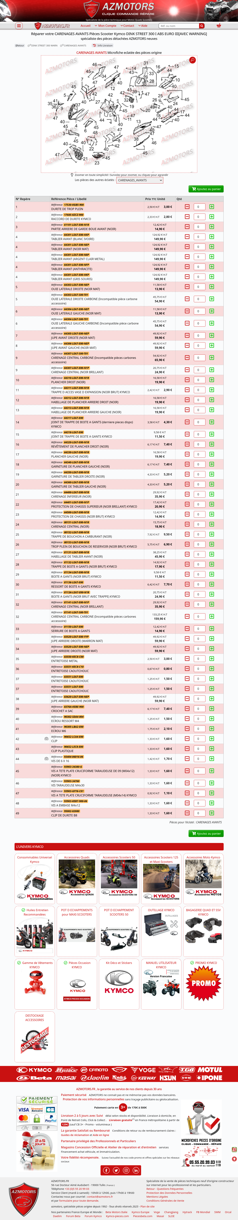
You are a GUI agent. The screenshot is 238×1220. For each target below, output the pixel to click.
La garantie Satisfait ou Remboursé (85, 1131)
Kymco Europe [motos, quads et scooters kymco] (140, 1212)
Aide (142, 26)
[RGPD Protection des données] (201, 1118)
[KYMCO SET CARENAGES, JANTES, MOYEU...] (203, 983)
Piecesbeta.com (142, 1216)
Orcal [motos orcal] (228, 1212)
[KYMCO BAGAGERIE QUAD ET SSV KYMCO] (203, 930)
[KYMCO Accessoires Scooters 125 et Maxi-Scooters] (161, 882)
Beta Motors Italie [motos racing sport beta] (116, 1212)
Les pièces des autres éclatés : (95, 180)
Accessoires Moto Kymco (203, 857)
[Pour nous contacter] (201, 1153)
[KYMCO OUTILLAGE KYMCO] (161, 924)
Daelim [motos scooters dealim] (57, 1216)
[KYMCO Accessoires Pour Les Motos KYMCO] (203, 878)
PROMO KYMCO (203, 963)
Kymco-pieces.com (117, 1216)
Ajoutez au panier (206, 189)
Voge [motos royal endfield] (157, 1212)
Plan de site (147, 1206)
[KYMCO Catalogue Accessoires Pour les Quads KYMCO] (77, 878)
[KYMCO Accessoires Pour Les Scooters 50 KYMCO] (119, 878)
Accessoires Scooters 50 (119, 857)
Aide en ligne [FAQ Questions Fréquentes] (101, 1135)
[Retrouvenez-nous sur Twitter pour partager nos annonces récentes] (116, 1170)
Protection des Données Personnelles (169, 1193)
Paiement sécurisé (74, 1095)
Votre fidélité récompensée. (80, 1157)
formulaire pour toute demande (78, 1200)
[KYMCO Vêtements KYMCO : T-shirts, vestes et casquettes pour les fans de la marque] (35, 983)
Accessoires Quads (77, 857)
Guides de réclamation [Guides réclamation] (75, 1135)
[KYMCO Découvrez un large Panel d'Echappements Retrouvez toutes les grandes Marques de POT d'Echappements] (77, 935)
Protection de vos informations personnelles (93, 1099)
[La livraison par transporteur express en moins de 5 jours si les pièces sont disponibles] (36, 1151)
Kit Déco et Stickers (119, 963)
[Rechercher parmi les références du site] (179, 26)
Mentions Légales (157, 1196)
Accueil (86, 26)
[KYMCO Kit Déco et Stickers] (119, 983)
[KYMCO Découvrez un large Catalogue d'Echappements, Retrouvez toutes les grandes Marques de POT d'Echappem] (119, 935)
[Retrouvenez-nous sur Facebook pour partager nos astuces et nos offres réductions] (106, 1170)
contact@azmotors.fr (100, 1196)
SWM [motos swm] (217, 1212)
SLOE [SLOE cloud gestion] (171, 1216)
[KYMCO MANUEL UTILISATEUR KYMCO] (161, 983)
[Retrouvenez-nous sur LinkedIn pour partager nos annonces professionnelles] (136, 1170)
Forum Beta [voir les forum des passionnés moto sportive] (73, 1216)
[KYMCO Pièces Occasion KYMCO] (77, 987)
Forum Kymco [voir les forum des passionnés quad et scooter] (93, 1216)
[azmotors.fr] (52, 26)
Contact (127, 26)
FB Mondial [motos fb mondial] (203, 1212)
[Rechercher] (202, 26)
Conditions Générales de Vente (165, 1200)
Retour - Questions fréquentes (164, 1189)
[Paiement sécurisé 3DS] (36, 1113)
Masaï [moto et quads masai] (160, 1216)
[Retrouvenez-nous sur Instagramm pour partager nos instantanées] (126, 1170)
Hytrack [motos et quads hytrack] (187, 1212)
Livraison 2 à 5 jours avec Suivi (82, 1116)
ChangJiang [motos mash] (171, 1212)
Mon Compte (105, 26)
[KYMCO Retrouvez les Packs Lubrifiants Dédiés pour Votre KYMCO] (35, 935)
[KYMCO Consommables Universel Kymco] (35, 882)
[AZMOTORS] (35, 1040)
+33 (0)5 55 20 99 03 (77, 1189)
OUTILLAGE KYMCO (161, 910)
